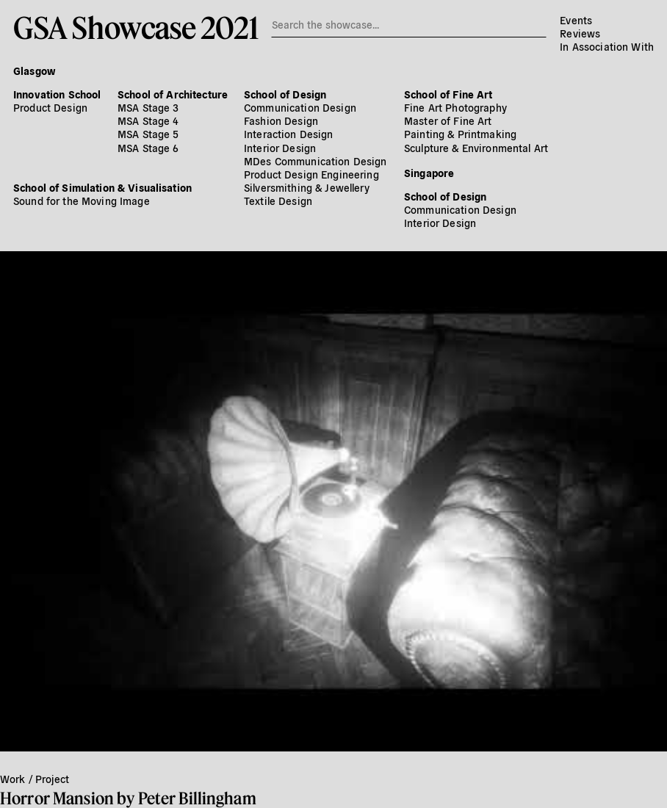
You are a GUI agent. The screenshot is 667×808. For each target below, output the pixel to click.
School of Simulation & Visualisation (102, 187)
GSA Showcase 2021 (135, 27)
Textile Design (278, 200)
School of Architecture (173, 94)
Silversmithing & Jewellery (306, 187)
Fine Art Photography (455, 107)
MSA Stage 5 (148, 133)
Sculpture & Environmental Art (476, 147)
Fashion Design (281, 120)
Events (576, 19)
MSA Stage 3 (148, 107)
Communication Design (300, 107)
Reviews (580, 33)
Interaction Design (289, 133)
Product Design (50, 107)
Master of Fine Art (448, 120)
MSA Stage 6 (148, 147)
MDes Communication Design (315, 160)
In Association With (607, 46)
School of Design (285, 94)
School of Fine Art (448, 94)
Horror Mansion (57, 798)
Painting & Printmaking (460, 133)
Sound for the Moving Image (81, 200)
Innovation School (57, 94)
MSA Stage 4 (148, 120)
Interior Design (280, 147)
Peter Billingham (197, 798)
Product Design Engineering (311, 174)
